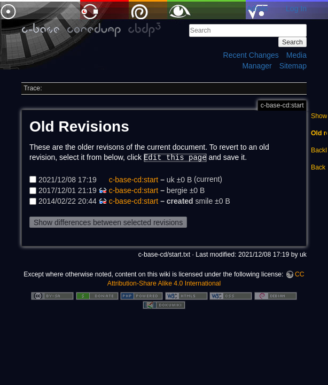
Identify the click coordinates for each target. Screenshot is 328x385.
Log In (296, 8)
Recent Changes (251, 55)
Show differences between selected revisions (108, 222)
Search (292, 42)
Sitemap (293, 65)
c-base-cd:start (134, 179)
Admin (257, 8)
